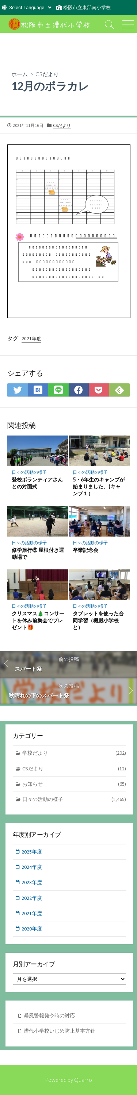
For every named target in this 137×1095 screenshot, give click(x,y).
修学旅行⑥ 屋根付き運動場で (38, 553)
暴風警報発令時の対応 (49, 1015)
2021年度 (31, 339)
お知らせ (74, 784)
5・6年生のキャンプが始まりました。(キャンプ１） (99, 486)
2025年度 (32, 851)
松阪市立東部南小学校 (87, 7)
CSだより (47, 74)
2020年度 (32, 928)
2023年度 (32, 882)
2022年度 (32, 898)
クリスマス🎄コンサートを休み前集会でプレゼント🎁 (38, 620)
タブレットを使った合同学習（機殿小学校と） (98, 620)
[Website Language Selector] (30, 7)
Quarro (83, 1079)
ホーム (19, 74)
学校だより (74, 753)
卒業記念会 (85, 550)
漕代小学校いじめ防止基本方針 (59, 1031)
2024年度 (32, 867)
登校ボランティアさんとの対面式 (37, 483)
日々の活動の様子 (29, 472)
